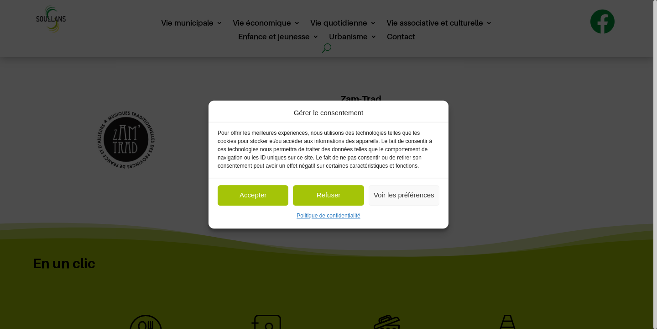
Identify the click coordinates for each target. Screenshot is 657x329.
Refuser (329, 195)
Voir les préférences (404, 195)
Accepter (253, 195)
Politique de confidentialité (328, 215)
